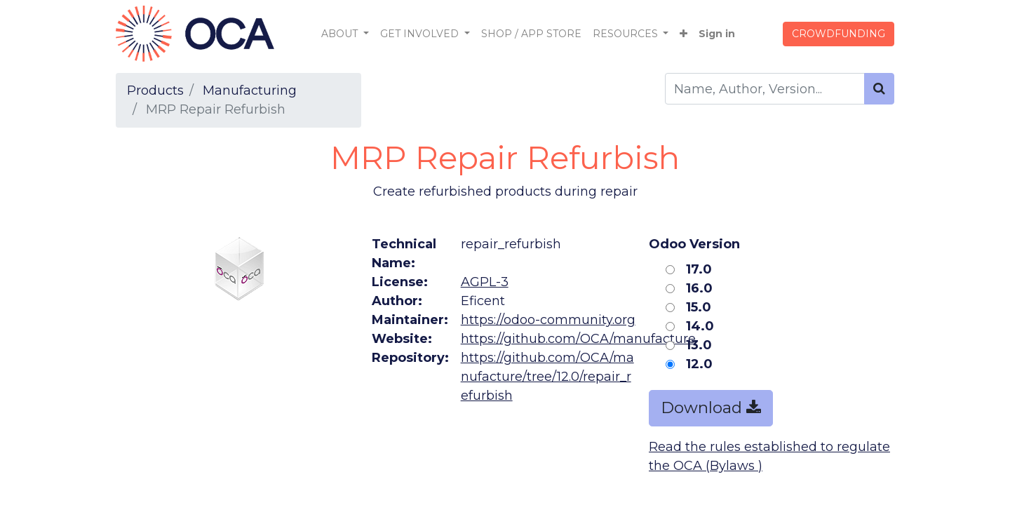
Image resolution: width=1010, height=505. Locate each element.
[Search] (879, 89)
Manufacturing (250, 90)
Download (711, 407)
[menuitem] (531, 34)
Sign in (717, 33)
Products (155, 90)
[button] (683, 34)
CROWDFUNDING (838, 33)
